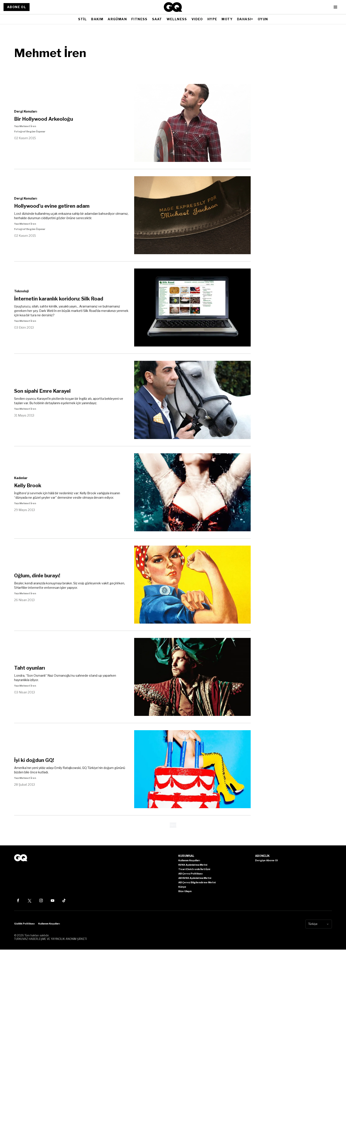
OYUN (263, 19)
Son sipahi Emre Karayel (42, 391)
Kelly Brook (27, 485)
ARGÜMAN (117, 19)
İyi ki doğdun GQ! (34, 760)
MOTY (227, 19)
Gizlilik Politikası (24, 923)
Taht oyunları (29, 668)
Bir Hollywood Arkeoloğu (43, 119)
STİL (82, 19)
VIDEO (197, 19)
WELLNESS (177, 19)
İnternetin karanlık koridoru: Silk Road (58, 299)
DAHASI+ (245, 19)
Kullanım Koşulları (49, 923)
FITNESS (139, 19)
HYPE (212, 19)
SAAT (157, 19)
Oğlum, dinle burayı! (37, 575)
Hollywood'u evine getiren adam (52, 206)
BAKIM (97, 19)
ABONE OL (16, 7)
